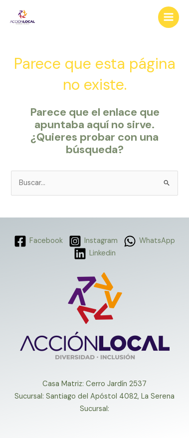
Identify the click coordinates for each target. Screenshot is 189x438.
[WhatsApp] (149, 241)
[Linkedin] (95, 253)
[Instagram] (93, 241)
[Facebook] (38, 241)
